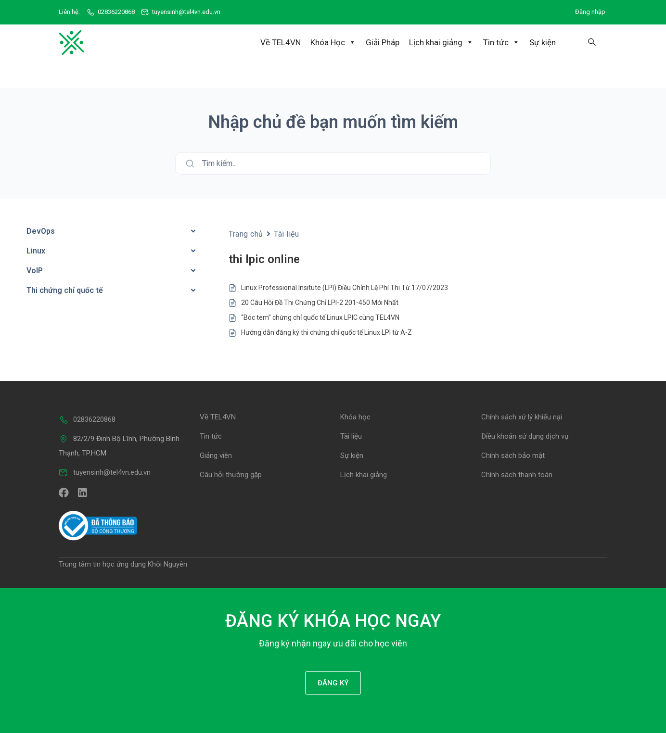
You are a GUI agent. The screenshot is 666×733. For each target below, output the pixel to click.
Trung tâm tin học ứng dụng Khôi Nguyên (123, 563)
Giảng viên (216, 455)
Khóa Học (333, 42)
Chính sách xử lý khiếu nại (521, 416)
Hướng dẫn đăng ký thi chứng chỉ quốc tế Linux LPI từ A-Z (326, 332)
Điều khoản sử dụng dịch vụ (524, 435)
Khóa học (355, 416)
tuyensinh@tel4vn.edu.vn (181, 11)
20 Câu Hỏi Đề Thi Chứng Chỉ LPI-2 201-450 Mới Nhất (319, 302)
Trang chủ (246, 233)
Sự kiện (542, 42)
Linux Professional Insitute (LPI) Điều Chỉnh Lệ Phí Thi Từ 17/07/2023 (344, 287)
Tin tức (501, 42)
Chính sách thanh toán (516, 474)
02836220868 (110, 11)
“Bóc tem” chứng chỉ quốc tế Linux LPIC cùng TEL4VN (320, 317)
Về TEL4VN (280, 42)
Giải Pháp (382, 42)
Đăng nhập (590, 11)
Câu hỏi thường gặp (231, 474)
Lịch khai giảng (441, 42)
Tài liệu (286, 233)
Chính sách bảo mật (513, 455)
